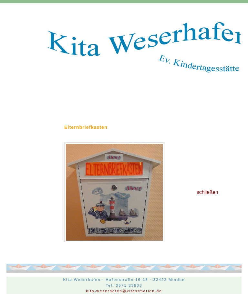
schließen (207, 192)
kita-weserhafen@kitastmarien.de (124, 291)
